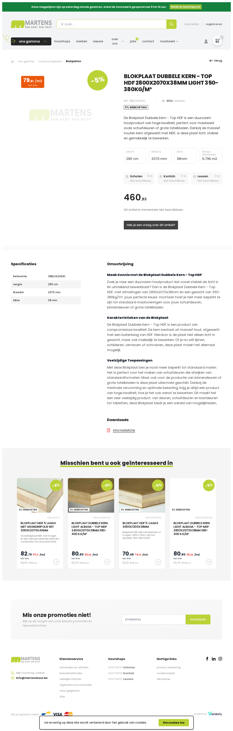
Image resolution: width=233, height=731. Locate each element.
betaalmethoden (71, 673)
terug (215, 60)
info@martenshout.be (32, 678)
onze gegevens (70, 690)
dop (62, 696)
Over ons (118, 41)
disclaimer (164, 679)
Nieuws (98, 41)
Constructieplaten (50, 61)
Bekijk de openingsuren (185, 6)
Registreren (214, 24)
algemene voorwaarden (76, 685)
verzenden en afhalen (74, 667)
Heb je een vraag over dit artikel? (151, 225)
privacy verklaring (169, 667)
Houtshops (62, 41)
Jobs (133, 41)
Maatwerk (169, 41)
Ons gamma (26, 61)
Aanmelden (191, 24)
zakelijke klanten (70, 679)
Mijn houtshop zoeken (30, 673)
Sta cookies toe (174, 722)
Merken (81, 41)
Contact (148, 41)
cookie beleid (166, 673)
